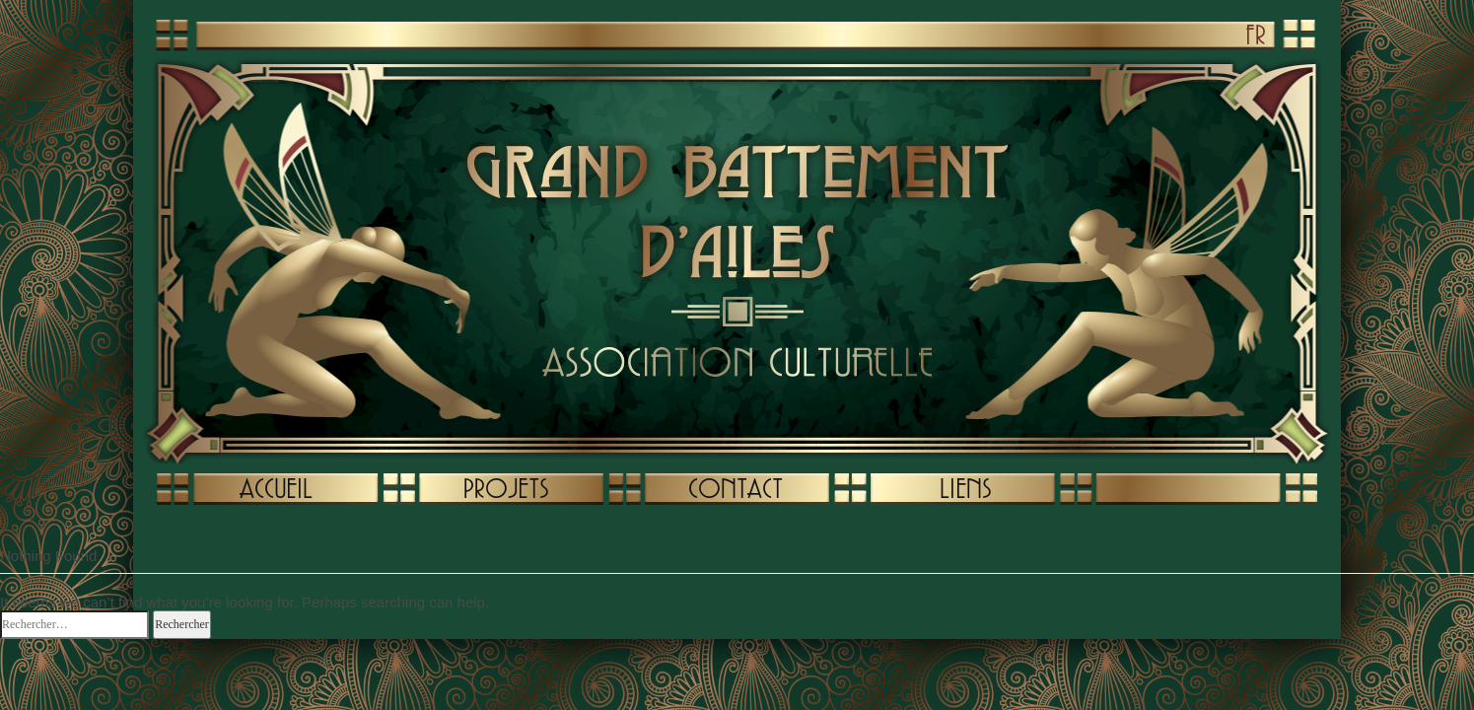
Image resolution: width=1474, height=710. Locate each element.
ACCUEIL (276, 488)
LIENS (965, 488)
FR (1255, 34)
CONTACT (735, 488)
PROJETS (505, 488)
